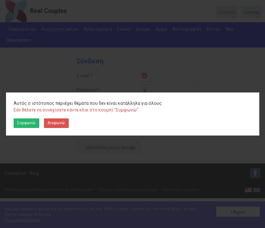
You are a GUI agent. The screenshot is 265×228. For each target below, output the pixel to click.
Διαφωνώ (56, 123)
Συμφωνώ (26, 123)
